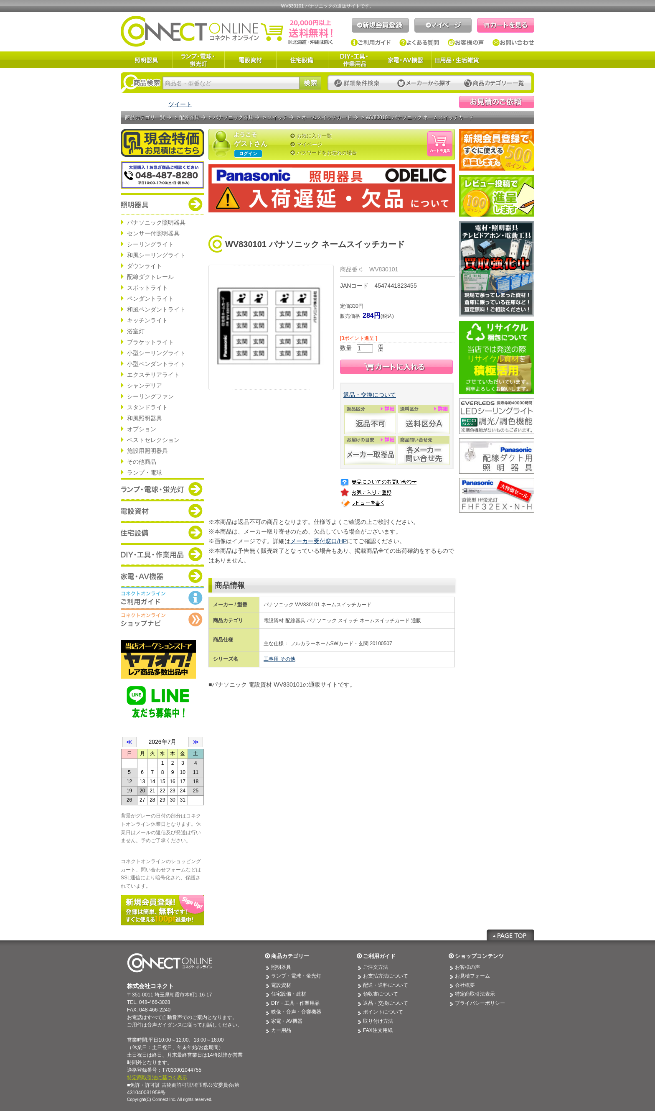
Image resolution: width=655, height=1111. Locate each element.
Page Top (510, 935)
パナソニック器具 (233, 117)
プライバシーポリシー (480, 1003)
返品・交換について (369, 394)
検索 (310, 83)
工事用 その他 (279, 659)
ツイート (180, 104)
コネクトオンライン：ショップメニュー (162, 619)
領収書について (380, 994)
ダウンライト (144, 266)
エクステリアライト (153, 374)
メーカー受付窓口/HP (318, 541)
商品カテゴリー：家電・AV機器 (162, 576)
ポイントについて (383, 1012)
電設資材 (250, 59)
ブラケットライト (150, 342)
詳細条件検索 (359, 83)
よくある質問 (419, 42)
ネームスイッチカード (327, 117)
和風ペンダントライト (156, 309)
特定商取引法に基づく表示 (157, 1077)
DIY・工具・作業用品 (354, 59)
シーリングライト (150, 244)
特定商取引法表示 (475, 994)
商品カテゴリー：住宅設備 (162, 532)
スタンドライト (147, 407)
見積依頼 (496, 102)
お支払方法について (385, 976)
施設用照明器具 (147, 450)
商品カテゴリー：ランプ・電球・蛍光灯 (162, 489)
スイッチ (277, 117)
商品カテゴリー (290, 956)
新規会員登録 (380, 25)
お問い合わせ (513, 42)
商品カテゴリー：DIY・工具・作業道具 (162, 554)
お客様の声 (466, 42)
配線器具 (189, 117)
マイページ (443, 25)
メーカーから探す (424, 83)
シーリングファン (150, 396)
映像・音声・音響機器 (296, 1012)
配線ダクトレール (150, 276)
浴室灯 (136, 331)
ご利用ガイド (370, 42)
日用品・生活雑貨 (457, 59)
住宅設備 (302, 59)
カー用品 (281, 1030)
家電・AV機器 (406, 59)
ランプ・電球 (144, 472)
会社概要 (465, 985)
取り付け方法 (378, 1021)
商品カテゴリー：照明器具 (162, 204)
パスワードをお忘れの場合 (327, 153)
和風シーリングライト (156, 255)
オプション (141, 429)
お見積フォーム (472, 976)
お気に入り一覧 (314, 136)
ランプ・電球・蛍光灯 (198, 59)
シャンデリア (144, 385)
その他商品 (141, 461)
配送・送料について (385, 985)
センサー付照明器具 (153, 233)
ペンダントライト (150, 298)
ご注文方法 (375, 967)
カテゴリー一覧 (494, 83)
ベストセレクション (153, 440)
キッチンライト (147, 320)
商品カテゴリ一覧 (145, 117)
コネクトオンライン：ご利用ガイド (162, 597)
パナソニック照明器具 (156, 222)
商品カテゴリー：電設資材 (162, 510)
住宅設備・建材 (288, 994)
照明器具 (147, 59)
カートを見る (505, 25)
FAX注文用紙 (378, 1030)
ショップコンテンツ (479, 956)
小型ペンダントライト (156, 363)
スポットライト (147, 287)
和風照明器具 (144, 418)
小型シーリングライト (156, 353)
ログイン (248, 153)
